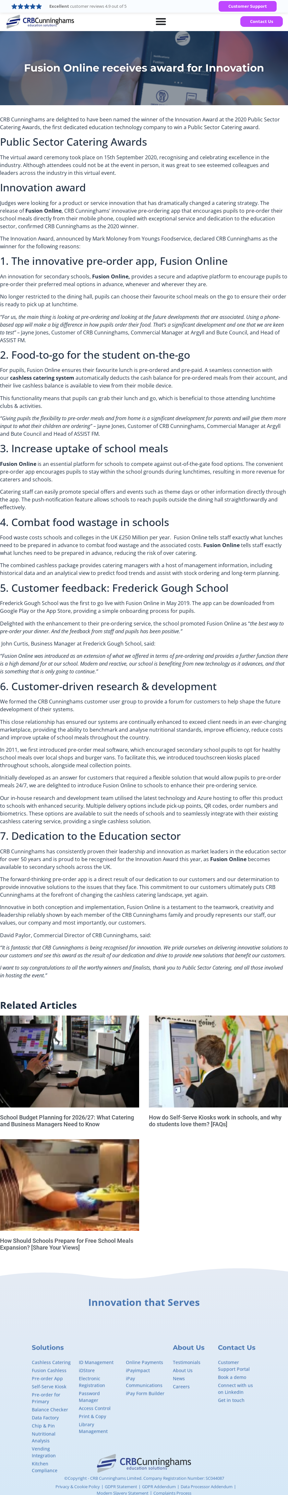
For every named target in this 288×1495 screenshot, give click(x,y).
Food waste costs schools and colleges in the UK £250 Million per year (85, 537)
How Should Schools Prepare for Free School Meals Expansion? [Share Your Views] (66, 1244)
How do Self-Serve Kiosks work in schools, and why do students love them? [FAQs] (215, 1121)
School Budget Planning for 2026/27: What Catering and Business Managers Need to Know (67, 1121)
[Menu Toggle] (160, 21)
